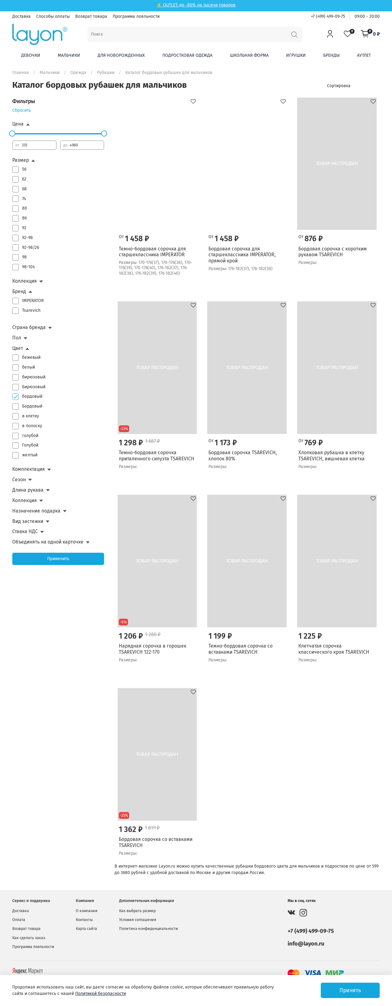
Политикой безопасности (100, 993)
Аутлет (364, 55)
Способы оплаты (53, 16)
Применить (58, 558)
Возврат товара (91, 16)
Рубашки (105, 72)
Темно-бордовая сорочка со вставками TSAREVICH (240, 649)
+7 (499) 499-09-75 (328, 16)
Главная (20, 72)
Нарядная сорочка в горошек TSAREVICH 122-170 (152, 649)
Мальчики (69, 55)
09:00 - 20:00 (367, 16)
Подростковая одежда (187, 55)
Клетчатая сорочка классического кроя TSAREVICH (333, 649)
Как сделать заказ (28, 937)
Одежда (78, 72)
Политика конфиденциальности (148, 928)
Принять (350, 990)
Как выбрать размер (137, 910)
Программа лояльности (136, 16)
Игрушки (296, 55)
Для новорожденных (121, 55)
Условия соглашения (137, 919)
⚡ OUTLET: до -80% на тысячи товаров (196, 5)
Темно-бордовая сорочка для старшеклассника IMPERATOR (152, 252)
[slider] (12, 133)
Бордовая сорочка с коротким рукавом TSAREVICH (332, 252)
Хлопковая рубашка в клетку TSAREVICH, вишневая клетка (331, 456)
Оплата (18, 919)
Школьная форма (249, 55)
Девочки (30, 55)
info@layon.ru (306, 943)
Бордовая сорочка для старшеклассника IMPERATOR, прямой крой (242, 255)
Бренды (331, 55)
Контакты (84, 919)
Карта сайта (86, 928)
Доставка (21, 16)
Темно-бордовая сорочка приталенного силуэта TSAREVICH (156, 456)
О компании (87, 910)
